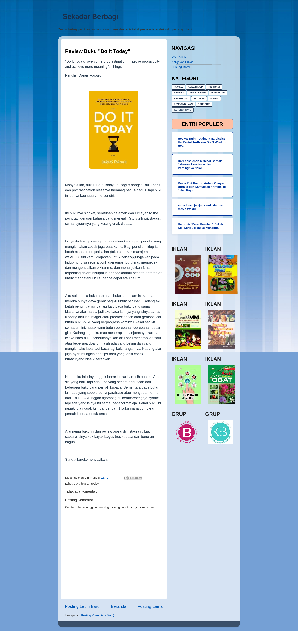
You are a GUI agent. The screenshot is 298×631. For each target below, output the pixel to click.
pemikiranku (197, 92)
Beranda (118, 606)
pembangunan (183, 104)
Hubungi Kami (181, 67)
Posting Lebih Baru (82, 606)
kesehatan (181, 98)
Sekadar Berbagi (90, 17)
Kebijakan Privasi (183, 62)
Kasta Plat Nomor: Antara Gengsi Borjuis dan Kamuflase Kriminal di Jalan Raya (202, 186)
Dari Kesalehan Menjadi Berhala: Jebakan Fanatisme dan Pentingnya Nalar (201, 164)
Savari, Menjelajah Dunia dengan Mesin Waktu (201, 207)
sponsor (204, 104)
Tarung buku (182, 110)
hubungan (218, 92)
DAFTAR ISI (179, 56)
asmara (179, 92)
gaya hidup (81, 483)
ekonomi (198, 98)
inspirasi (214, 87)
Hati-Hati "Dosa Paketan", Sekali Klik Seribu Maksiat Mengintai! (200, 226)
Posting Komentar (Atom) (97, 615)
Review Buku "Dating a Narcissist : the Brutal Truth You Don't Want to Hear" (202, 142)
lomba (214, 98)
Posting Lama (150, 606)
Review (94, 483)
